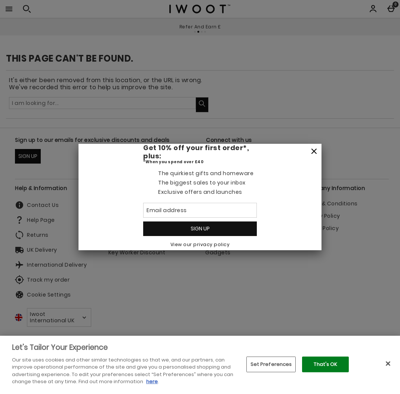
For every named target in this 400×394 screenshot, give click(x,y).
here (152, 381)
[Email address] (200, 210)
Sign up (200, 228)
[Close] (314, 151)
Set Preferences (271, 364)
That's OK (325, 364)
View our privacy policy (200, 244)
